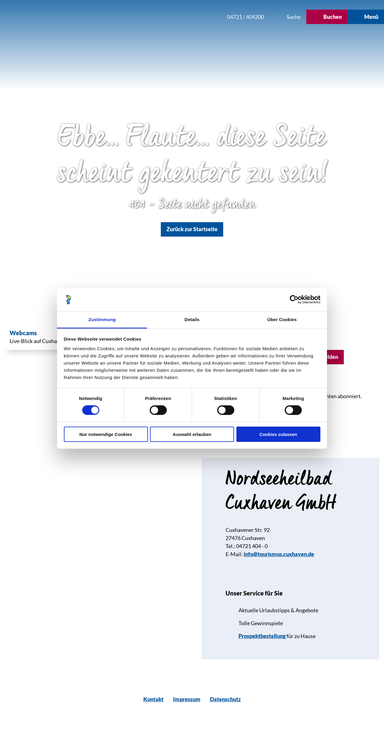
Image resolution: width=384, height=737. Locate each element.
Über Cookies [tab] (282, 319)
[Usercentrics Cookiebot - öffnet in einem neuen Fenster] (294, 299)
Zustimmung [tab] (102, 319)
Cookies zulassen (278, 434)
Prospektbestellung (262, 636)
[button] (182, 17)
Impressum (186, 699)
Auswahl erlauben (192, 434)
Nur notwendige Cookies (106, 434)
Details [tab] (192, 319)
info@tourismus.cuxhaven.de (279, 554)
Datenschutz (225, 699)
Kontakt (153, 699)
